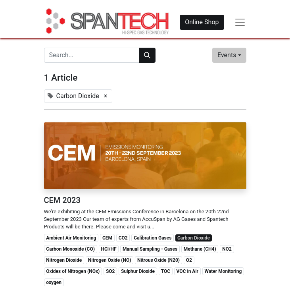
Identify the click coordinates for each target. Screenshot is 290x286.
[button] (229, 55)
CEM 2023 (62, 200)
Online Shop (202, 22)
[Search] (147, 55)
